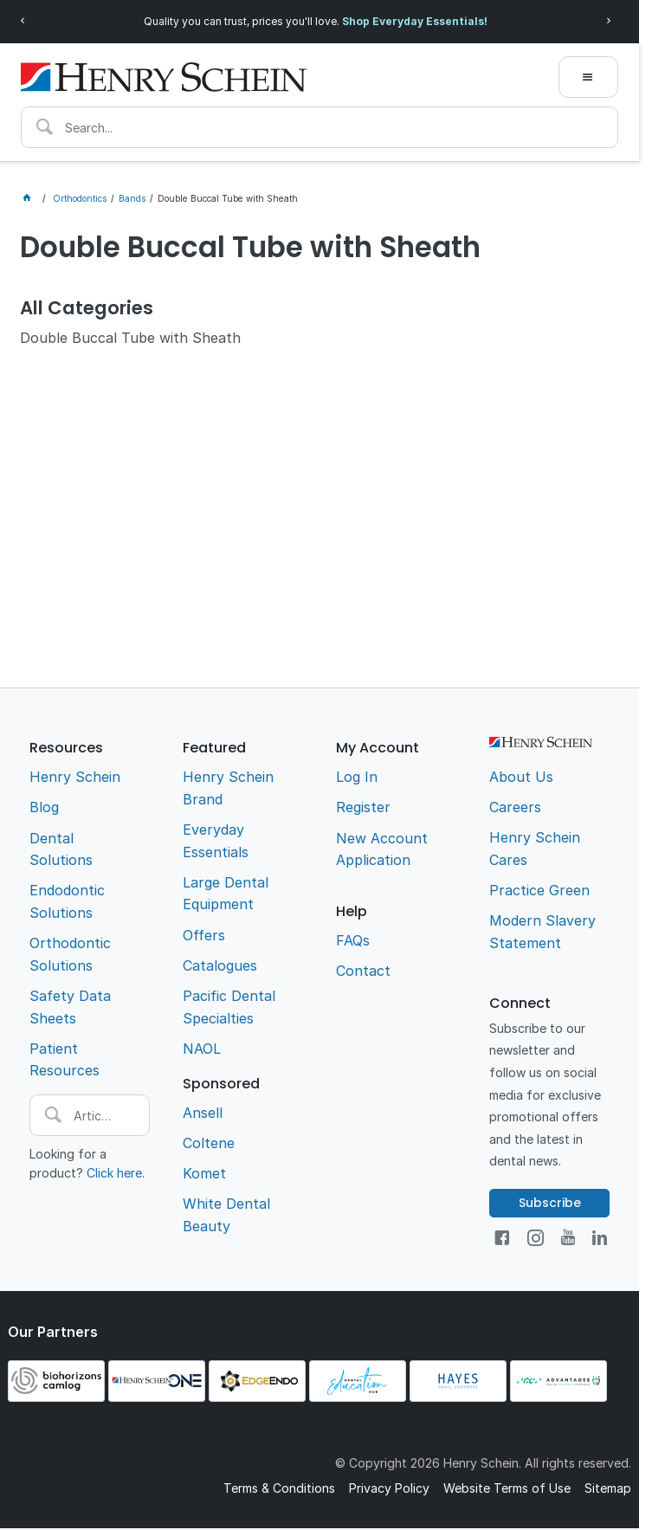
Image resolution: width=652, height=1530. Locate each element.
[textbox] (319, 127)
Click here (114, 1172)
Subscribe (550, 1202)
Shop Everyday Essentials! (414, 21)
